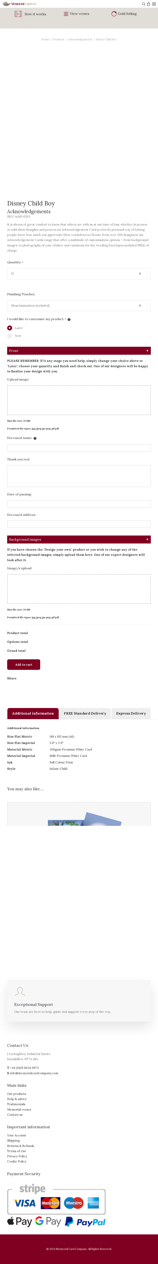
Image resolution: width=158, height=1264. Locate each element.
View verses (79, 14)
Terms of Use (16, 1151)
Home (45, 39)
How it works (35, 14)
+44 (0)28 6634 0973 (24, 1068)
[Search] (143, 4)
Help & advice (17, 1099)
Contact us (14, 1115)
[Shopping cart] (148, 4)
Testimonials (16, 1104)
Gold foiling (127, 14)
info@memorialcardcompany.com (34, 1073)
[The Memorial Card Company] (24, 4)
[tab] (33, 713)
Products (58, 39)
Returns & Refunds (20, 1146)
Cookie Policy (16, 1161)
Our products (16, 1094)
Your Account (16, 1135)
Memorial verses (19, 1109)
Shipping (13, 1140)
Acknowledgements (80, 39)
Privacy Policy (17, 1156)
